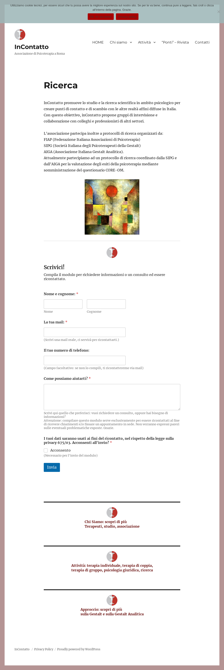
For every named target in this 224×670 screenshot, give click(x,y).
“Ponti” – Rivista (175, 42)
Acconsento (60, 450)
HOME (98, 42)
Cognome (94, 312)
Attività (144, 42)
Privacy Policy (43, 649)
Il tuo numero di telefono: (66, 350)
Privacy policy (127, 16)
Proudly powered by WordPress (78, 649)
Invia (52, 467)
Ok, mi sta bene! (101, 16)
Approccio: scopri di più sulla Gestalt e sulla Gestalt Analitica (112, 611)
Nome (48, 312)
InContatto (31, 47)
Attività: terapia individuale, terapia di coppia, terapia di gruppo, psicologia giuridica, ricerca (112, 567)
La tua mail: (55, 322)
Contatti (202, 42)
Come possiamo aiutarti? (67, 379)
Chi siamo (118, 42)
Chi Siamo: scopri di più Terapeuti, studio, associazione (112, 524)
